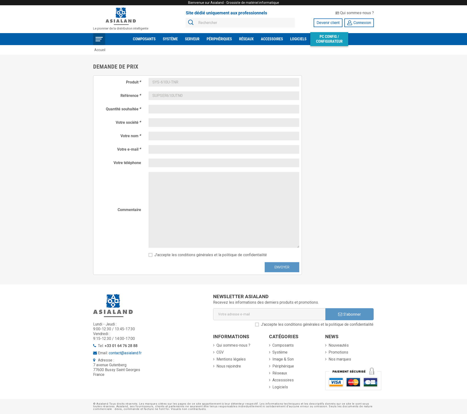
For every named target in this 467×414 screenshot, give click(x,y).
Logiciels (298, 39)
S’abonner (349, 314)
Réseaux (246, 39)
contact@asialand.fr (125, 353)
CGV (220, 352)
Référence (130, 95)
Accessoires (272, 39)
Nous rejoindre (228, 366)
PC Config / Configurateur (329, 39)
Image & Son (283, 359)
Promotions (338, 352)
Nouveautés (339, 345)
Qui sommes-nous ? (354, 13)
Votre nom (130, 136)
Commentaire (129, 209)
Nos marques (340, 359)
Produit (133, 82)
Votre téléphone (127, 162)
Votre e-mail (129, 149)
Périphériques (219, 39)
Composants (144, 39)
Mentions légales (231, 359)
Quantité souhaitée (123, 109)
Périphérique (283, 366)
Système (170, 39)
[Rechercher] (240, 23)
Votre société (128, 122)
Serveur (192, 39)
